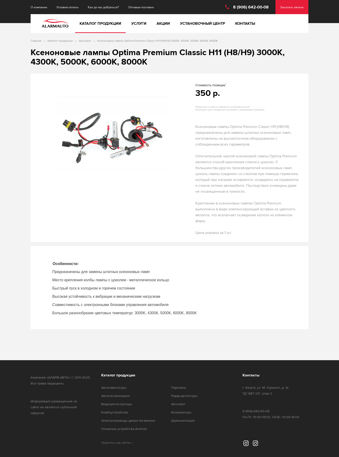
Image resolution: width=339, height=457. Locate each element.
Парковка (178, 387)
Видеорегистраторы (116, 404)
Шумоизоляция (183, 420)
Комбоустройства (114, 412)
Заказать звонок (292, 7)
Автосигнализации (115, 396)
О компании (39, 7)
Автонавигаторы (113, 387)
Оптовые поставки (141, 7)
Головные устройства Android (124, 429)
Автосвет (178, 404)
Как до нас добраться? (103, 7)
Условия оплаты (67, 7)
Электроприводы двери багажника (128, 420)
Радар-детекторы (184, 396)
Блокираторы (181, 412)
